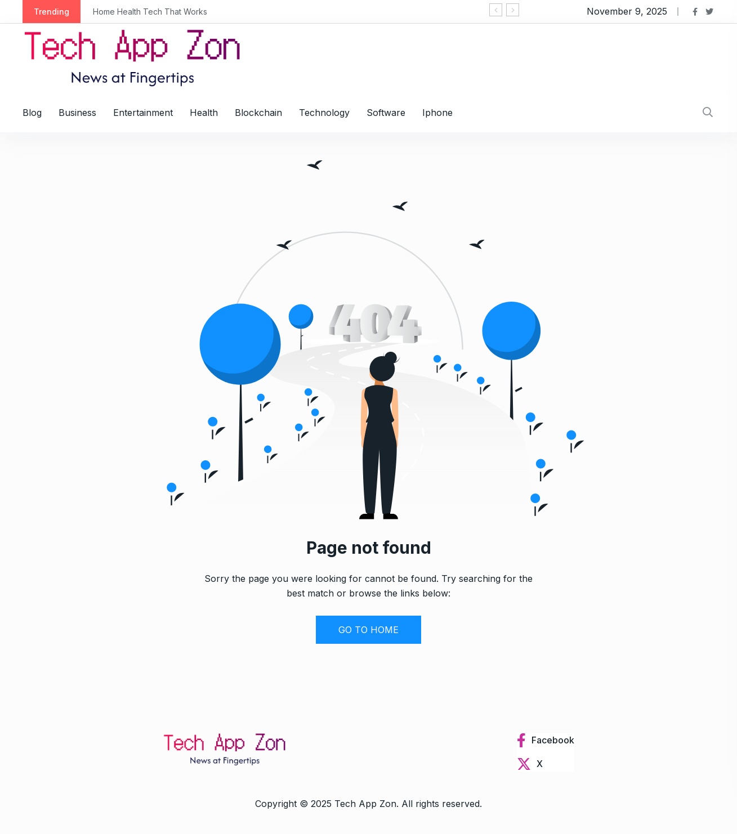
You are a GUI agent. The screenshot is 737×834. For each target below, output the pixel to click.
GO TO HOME (368, 629)
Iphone (437, 112)
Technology (324, 112)
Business (77, 112)
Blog (32, 112)
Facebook (552, 740)
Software (386, 112)
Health (204, 112)
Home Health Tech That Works (150, 11)
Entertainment (143, 112)
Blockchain (258, 112)
